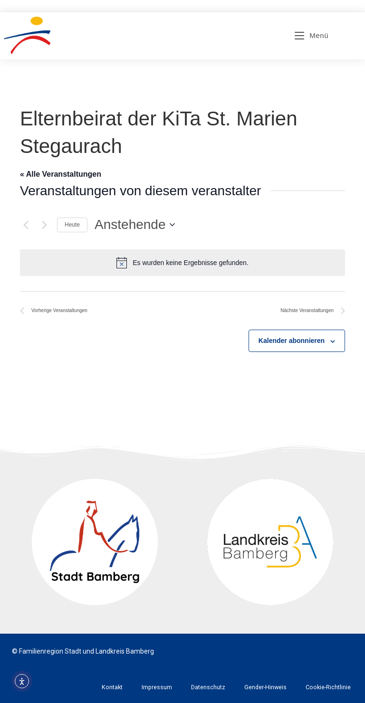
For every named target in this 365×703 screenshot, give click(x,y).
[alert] (182, 262)
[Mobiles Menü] (311, 35)
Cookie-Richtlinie (328, 687)
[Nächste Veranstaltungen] (44, 224)
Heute (72, 224)
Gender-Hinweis (265, 687)
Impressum (157, 687)
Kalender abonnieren (292, 340)
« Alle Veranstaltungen (60, 174)
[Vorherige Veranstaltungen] (25, 224)
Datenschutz (208, 687)
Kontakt (112, 687)
